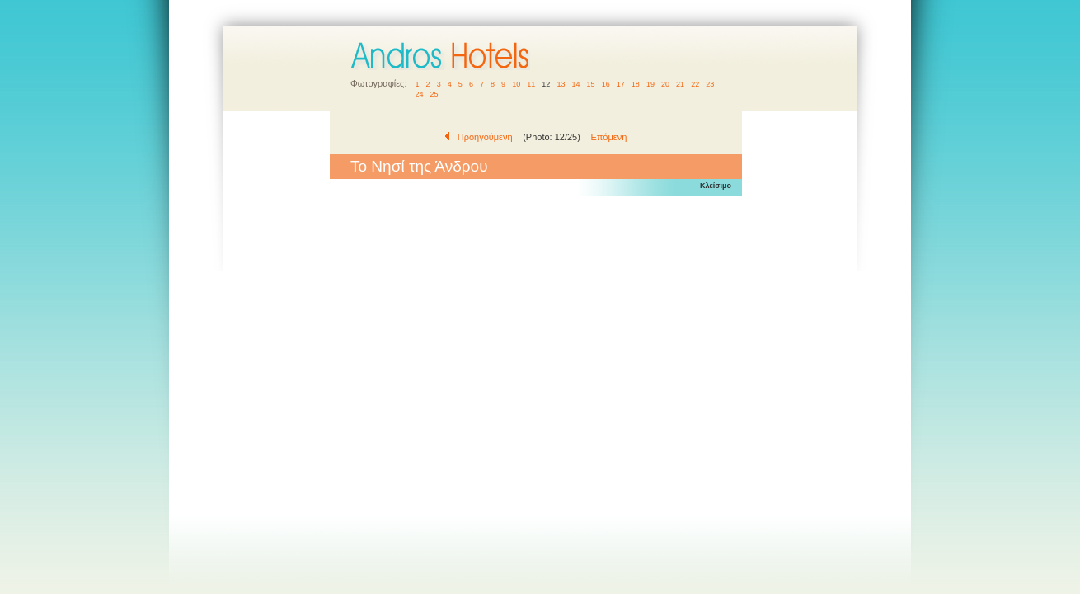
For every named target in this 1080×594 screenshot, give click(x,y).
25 (434, 94)
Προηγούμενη (485, 137)
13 (561, 84)
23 (710, 84)
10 (516, 84)
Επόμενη (608, 137)
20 (666, 84)
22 (695, 84)
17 (620, 84)
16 (605, 84)
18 (635, 84)
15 (591, 84)
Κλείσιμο (715, 186)
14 (576, 84)
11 (531, 84)
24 (420, 94)
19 (650, 84)
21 (680, 84)
